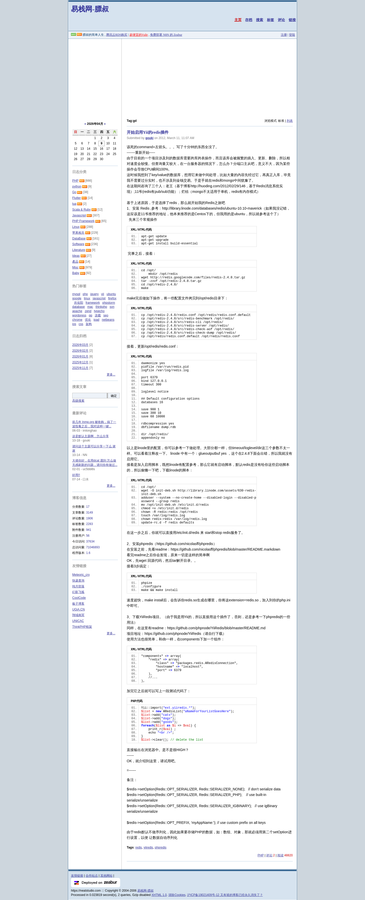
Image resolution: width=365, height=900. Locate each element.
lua (74, 204)
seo (105, 315)
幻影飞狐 (78, 592)
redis (138, 847)
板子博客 (78, 603)
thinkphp (101, 307)
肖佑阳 (78, 302)
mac (90, 307)
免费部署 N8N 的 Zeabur (166, 35)
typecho (99, 311)
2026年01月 (80, 356)
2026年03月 (80, 345)
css (81, 324)
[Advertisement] (182, 76)
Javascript (79, 215)
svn (112, 307)
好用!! (76, 475)
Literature (78, 250)
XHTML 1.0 (159, 895)
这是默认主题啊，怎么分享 (90, 436)
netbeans (108, 319)
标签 (270, 20)
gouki (149, 138)
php (85, 294)
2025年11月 (80, 368)
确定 (114, 396)
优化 (88, 319)
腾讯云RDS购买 (116, 35)
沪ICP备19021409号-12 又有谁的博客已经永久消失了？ (225, 895)
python (76, 186)
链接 (292, 20)
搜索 (259, 20)
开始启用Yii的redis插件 (148, 132)
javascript (99, 298)
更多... (111, 374)
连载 (98, 315)
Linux (76, 227)
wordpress (79, 315)
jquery (94, 294)
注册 (284, 35)
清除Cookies (176, 895)
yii (102, 294)
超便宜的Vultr (139, 35)
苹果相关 (78, 232)
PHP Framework (83, 221)
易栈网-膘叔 (90, 9)
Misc (75, 267)
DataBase (79, 238)
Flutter (76, 198)
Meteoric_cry (81, 574)
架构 (89, 324)
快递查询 (78, 580)
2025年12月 (80, 362)
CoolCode (79, 598)
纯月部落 (78, 586)
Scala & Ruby (81, 209)
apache (77, 311)
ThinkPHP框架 (82, 627)
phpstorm (108, 302)
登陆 (292, 35)
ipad (96, 319)
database (78, 307)
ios (74, 324)
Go (74, 192)
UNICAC (78, 621)
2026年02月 (80, 350)
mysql (76, 294)
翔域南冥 (78, 615)
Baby (75, 273)
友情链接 (77, 875)
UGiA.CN (78, 609)
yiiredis (148, 847)
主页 (238, 20)
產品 (75, 261)
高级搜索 (78, 400)
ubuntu (111, 294)
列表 (290, 121)
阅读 (280, 855)
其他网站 (106, 875)
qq (90, 315)
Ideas (76, 256)
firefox (112, 298)
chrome (77, 319)
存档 (248, 20)
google (76, 298)
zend (88, 311)
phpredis (161, 847)
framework (93, 302)
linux (87, 298)
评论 (281, 20)
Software (78, 244)
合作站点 (92, 875)
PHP (261, 855)
